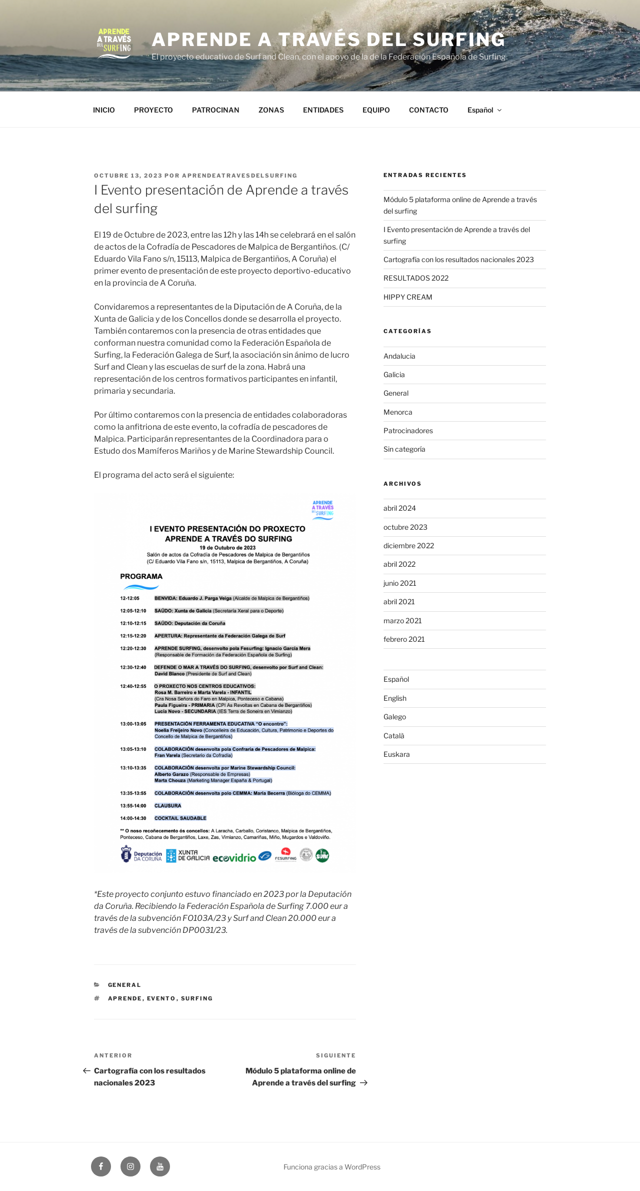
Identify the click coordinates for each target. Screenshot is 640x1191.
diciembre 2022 (409, 545)
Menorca (398, 412)
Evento (161, 998)
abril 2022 (400, 564)
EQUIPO (376, 110)
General (125, 984)
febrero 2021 (404, 639)
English (395, 698)
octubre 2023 (406, 527)
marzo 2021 (403, 620)
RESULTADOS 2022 (416, 278)
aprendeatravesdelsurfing (240, 175)
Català (394, 735)
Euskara (397, 754)
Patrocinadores (408, 430)
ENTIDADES (323, 110)
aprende (125, 998)
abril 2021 (399, 601)
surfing (197, 998)
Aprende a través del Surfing (329, 40)
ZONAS (271, 110)
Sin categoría (405, 449)
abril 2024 (400, 508)
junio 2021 (400, 583)
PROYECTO (153, 110)
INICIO (104, 110)
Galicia (394, 374)
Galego (395, 716)
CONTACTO (428, 110)
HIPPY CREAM (408, 297)
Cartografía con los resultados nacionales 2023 (459, 259)
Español (485, 110)
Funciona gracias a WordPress (332, 1166)
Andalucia (400, 356)
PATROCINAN (216, 110)
